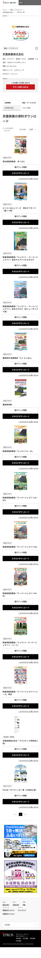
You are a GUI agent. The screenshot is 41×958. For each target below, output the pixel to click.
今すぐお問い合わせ (20, 87)
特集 (24, 905)
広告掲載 (18, 941)
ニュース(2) (26, 108)
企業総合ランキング (8, 914)
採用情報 (32, 938)
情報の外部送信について (22, 936)
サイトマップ (22, 910)
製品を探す (6, 905)
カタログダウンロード (20, 173)
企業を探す (16, 905)
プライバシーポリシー (22, 934)
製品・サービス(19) (29, 103)
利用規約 (18, 938)
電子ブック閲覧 (20, 167)
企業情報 (7, 103)
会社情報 (25, 938)
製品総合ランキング (8, 910)
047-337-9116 (11, 66)
